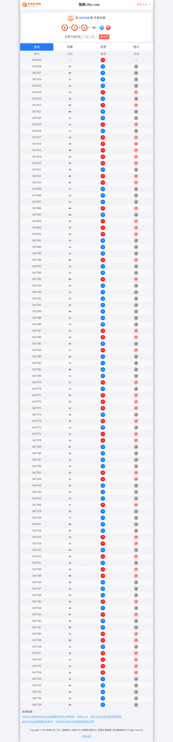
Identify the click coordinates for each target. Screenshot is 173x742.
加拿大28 (82, 716)
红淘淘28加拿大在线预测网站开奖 (75, 721)
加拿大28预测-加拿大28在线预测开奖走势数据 (48, 716)
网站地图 (86, 736)
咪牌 (104, 36)
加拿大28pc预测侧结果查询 (37, 721)
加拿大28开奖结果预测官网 (105, 716)
